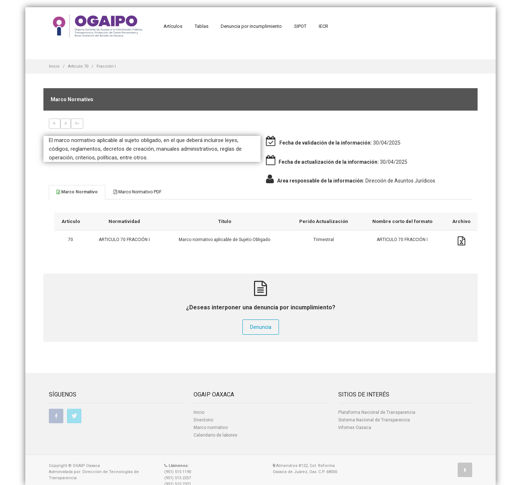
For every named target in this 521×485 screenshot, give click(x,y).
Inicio (54, 66)
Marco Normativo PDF (137, 191)
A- (54, 123)
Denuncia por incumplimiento (251, 26)
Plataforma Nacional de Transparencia (376, 412)
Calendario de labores (215, 435)
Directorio (203, 419)
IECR (323, 26)
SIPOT (300, 26)
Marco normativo (211, 427)
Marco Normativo (77, 191)
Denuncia (260, 327)
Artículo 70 (78, 66)
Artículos (173, 26)
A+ (77, 123)
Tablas (201, 26)
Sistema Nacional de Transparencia (374, 419)
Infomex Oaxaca (354, 427)
